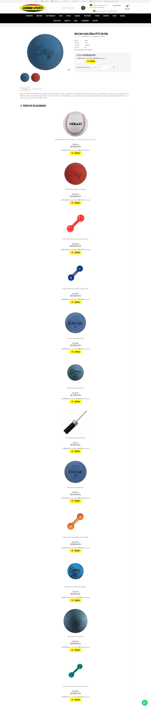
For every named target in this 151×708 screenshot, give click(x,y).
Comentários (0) (37, 89)
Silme (86, 40)
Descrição (25, 89)
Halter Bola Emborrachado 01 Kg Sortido (75, 686)
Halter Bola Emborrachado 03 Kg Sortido (75, 537)
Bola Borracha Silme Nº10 (75, 487)
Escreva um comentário (98, 36)
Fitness (97, 16)
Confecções (87, 16)
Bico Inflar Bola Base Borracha (75, 438)
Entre (97, 11)
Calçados (77, 16)
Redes (75, 21)
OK (113, 67)
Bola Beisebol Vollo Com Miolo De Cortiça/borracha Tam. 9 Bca (75, 140)
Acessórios (29, 16)
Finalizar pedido (112, 11)
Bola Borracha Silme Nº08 (75, 338)
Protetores (57, 21)
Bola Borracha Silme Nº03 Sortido (75, 587)
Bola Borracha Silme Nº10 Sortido (75, 189)
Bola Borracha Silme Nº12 (75, 637)
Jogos (114, 16)
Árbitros (39, 16)
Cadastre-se (103, 11)
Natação (122, 16)
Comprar (91, 61)
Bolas (61, 16)
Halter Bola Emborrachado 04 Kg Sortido (75, 239)
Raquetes (67, 21)
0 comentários (85, 36)
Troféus (95, 21)
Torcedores (85, 21)
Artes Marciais (50, 16)
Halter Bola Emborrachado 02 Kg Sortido (75, 289)
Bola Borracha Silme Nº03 (75, 388)
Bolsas (68, 16)
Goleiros (106, 16)
